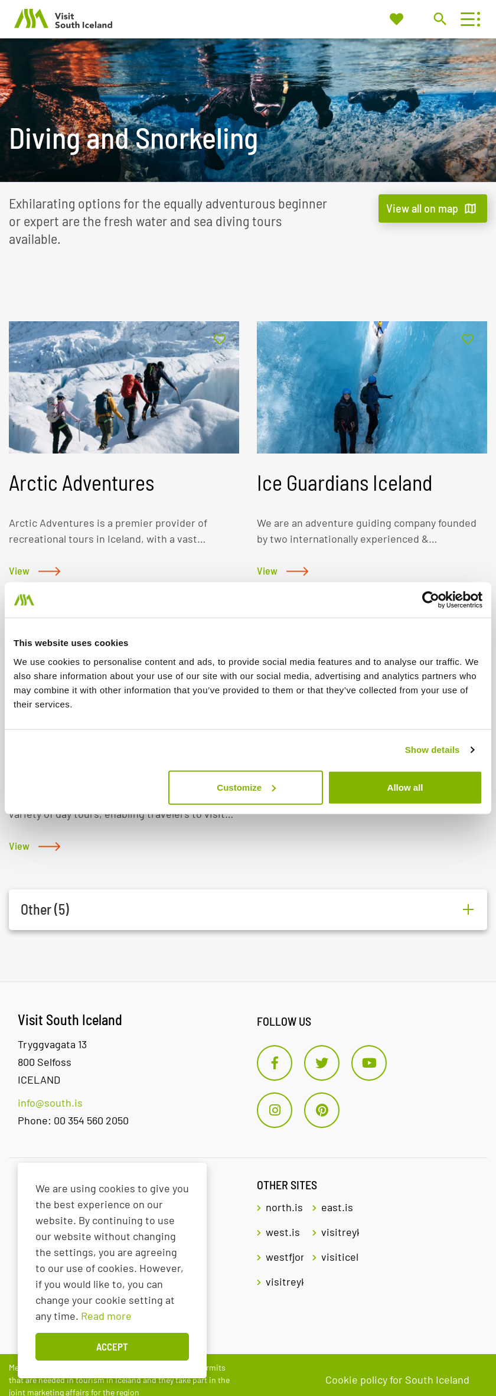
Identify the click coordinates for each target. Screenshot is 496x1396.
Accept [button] (112, 1346)
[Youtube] (369, 1063)
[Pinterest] (322, 1110)
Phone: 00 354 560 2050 (73, 1120)
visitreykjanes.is (285, 1281)
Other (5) (45, 909)
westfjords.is (285, 1256)
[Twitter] (322, 1063)
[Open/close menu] (467, 19)
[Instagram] (274, 1110)
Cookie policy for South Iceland (397, 1379)
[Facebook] (274, 1063)
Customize (246, 787)
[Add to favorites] (219, 339)
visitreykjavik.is (340, 1231)
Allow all (405, 787)
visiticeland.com (340, 1256)
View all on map (422, 208)
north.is (284, 1207)
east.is (337, 1207)
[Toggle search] (440, 18)
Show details (432, 750)
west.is (283, 1231)
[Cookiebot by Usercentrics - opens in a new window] (430, 600)
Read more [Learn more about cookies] (106, 1315)
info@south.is (50, 1102)
